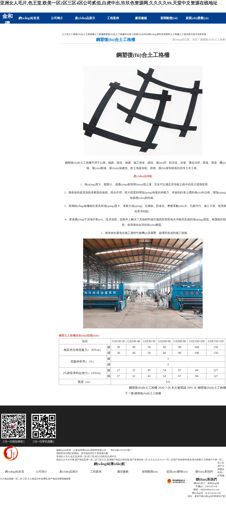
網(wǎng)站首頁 (28, 18)
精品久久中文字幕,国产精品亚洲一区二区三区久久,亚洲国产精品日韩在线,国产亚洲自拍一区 (102, 459)
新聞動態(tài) (169, 18)
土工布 (65, 34)
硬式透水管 (193, 34)
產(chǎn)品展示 (85, 18)
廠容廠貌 (141, 18)
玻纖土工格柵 (96, 34)
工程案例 (113, 18)
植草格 (202, 34)
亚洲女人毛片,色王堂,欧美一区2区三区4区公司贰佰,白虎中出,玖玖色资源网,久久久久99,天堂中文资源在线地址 (108, 3)
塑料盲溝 (161, 34)
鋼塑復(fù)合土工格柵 (114, 34)
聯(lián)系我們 (29, 29)
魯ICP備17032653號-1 (121, 450)
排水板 (128, 34)
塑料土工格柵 (172, 34)
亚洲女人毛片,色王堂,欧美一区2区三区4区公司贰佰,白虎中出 (86, 456)
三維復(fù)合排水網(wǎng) (144, 34)
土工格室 (183, 34)
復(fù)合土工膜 (82, 34)
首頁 (194, 39)
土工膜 (72, 34)
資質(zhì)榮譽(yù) (197, 18)
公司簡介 (57, 18)
